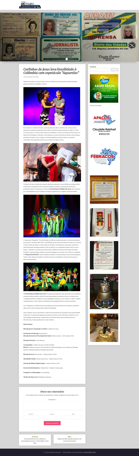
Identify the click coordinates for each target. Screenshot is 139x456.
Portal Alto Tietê (90, 452)
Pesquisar (93, 67)
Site (73, 414)
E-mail (52, 414)
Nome (31, 414)
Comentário (52, 399)
